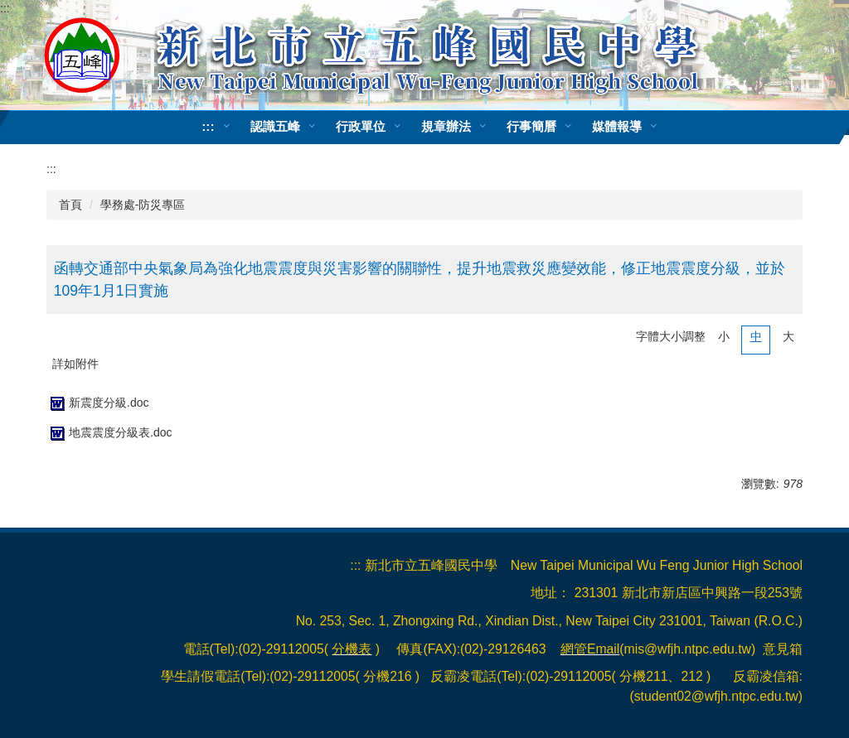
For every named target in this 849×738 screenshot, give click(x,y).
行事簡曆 (531, 127)
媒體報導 (617, 127)
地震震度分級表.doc (109, 432)
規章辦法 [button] (446, 127)
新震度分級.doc (97, 402)
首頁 (70, 204)
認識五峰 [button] (275, 127)
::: (5, 8)
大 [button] (788, 336)
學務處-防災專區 (143, 204)
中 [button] (756, 336)
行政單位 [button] (361, 127)
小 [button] (724, 336)
